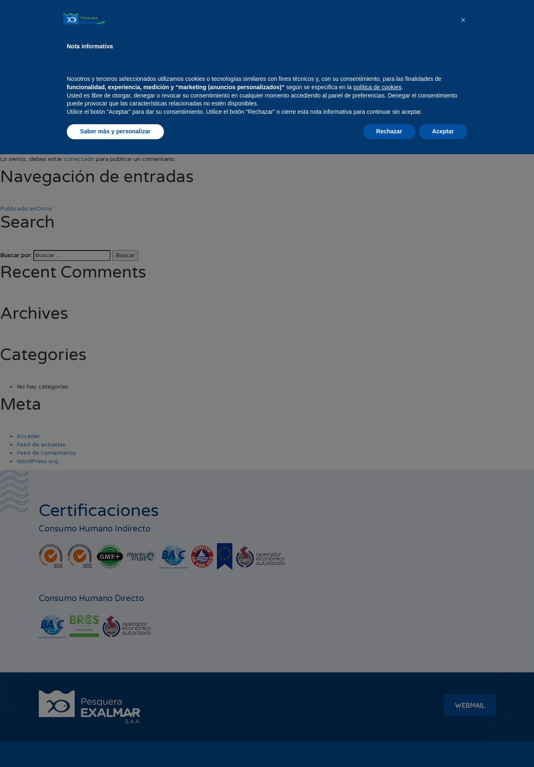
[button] (463, 632)
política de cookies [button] (377, 700)
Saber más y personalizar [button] (115, 744)
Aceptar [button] (443, 744)
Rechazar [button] (389, 744)
